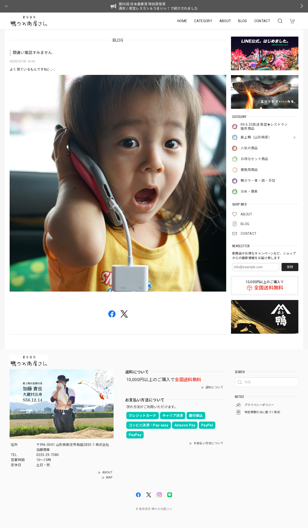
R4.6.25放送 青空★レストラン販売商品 (264, 126)
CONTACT (262, 21)
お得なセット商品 (254, 159)
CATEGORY (203, 21)
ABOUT (225, 21)
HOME (182, 21)
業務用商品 (249, 170)
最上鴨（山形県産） (256, 137)
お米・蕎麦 (249, 191)
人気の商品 (249, 148)
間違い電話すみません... (33, 52)
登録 (290, 267)
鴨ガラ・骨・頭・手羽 (258, 181)
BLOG (242, 21)
